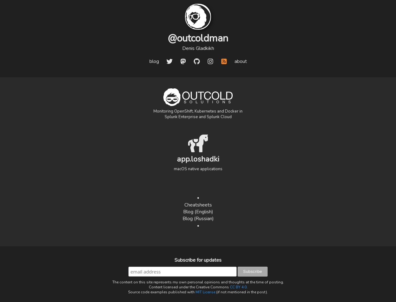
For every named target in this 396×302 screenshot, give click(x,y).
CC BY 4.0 (238, 287)
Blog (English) (198, 211)
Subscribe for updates (198, 260)
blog (154, 61)
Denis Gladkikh (198, 48)
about (241, 61)
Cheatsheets (198, 205)
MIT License (205, 292)
